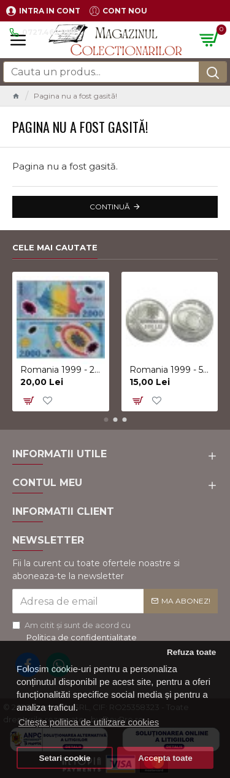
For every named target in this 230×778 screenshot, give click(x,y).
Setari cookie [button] (65, 758)
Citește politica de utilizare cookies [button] (88, 722)
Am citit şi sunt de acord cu (75, 631)
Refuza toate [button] (191, 652)
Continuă (110, 206)
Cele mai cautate (55, 247)
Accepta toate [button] (165, 758)
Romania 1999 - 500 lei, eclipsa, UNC (171, 369)
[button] (106, 419)
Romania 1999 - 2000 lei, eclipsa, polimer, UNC (62, 369)
